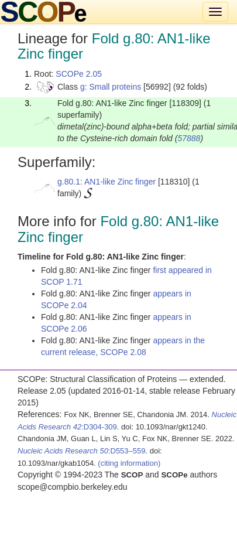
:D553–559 (82, 450)
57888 (188, 138)
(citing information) (129, 463)
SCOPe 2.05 (79, 74)
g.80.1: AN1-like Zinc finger (106, 181)
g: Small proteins (110, 86)
